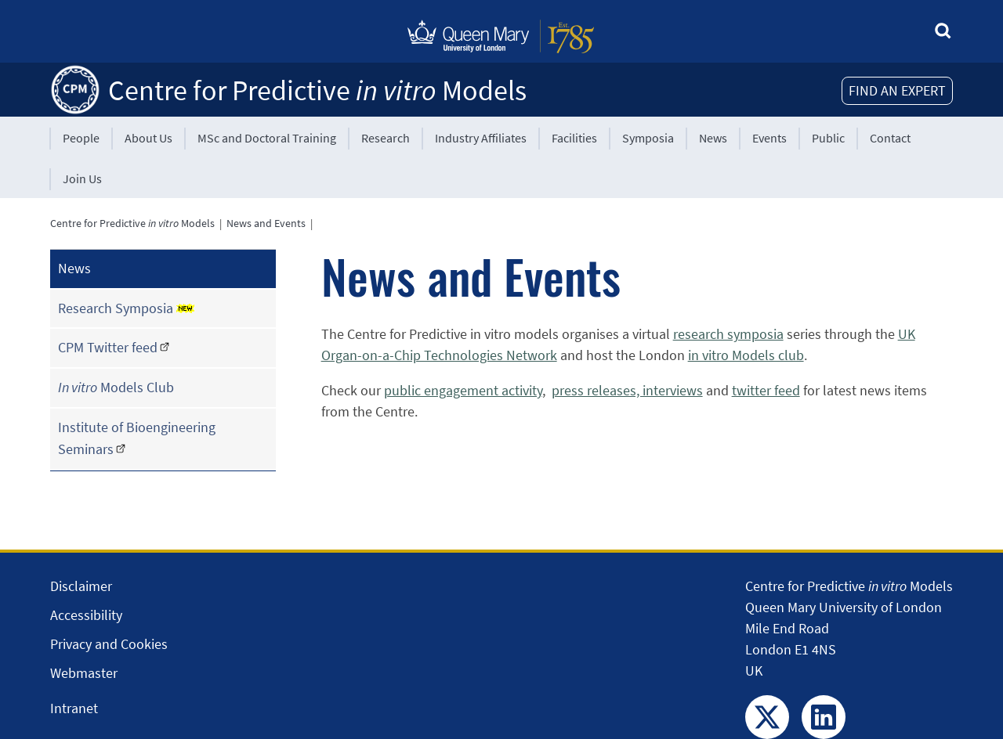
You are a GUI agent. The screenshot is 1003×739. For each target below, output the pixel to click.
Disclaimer (81, 586)
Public (828, 138)
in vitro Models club (746, 355)
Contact (890, 138)
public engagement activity (463, 390)
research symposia (728, 334)
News (713, 138)
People (81, 138)
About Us (148, 138)
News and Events (266, 223)
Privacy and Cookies (109, 644)
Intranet (74, 708)
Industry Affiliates (481, 138)
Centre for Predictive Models (317, 90)
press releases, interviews (627, 390)
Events (769, 138)
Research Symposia (126, 308)
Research (385, 138)
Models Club (116, 387)
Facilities (574, 138)
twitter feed (766, 390)
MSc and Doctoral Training (266, 138)
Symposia (648, 138)
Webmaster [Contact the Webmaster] (84, 673)
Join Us (82, 178)
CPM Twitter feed (108, 347)
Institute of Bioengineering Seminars (136, 438)
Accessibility (86, 615)
